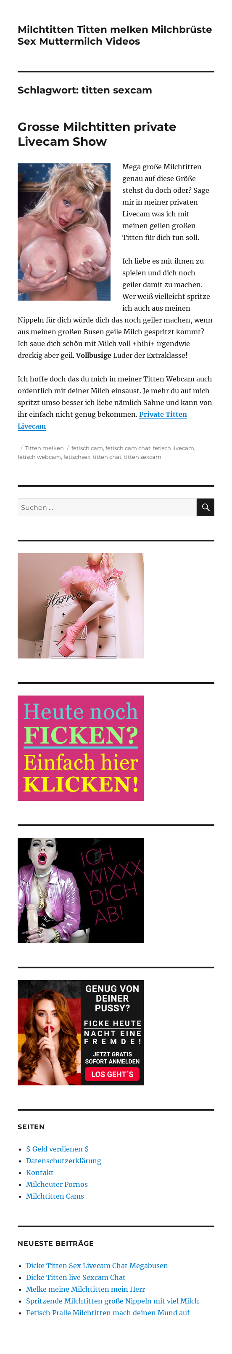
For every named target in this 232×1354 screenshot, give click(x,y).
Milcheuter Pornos (57, 1184)
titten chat (107, 456)
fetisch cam (87, 448)
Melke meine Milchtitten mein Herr (85, 1289)
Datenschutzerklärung (63, 1161)
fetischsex (76, 456)
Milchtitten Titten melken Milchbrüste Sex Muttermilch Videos (115, 35)
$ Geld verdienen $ (57, 1149)
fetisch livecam (173, 448)
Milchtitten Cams (55, 1196)
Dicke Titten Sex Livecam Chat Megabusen (97, 1265)
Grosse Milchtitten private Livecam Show (97, 134)
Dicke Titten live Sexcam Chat (76, 1277)
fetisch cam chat (127, 448)
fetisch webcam (39, 456)
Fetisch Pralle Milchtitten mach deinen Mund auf (108, 1313)
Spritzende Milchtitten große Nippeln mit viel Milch (112, 1301)
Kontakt (40, 1172)
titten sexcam (142, 456)
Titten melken (44, 448)
